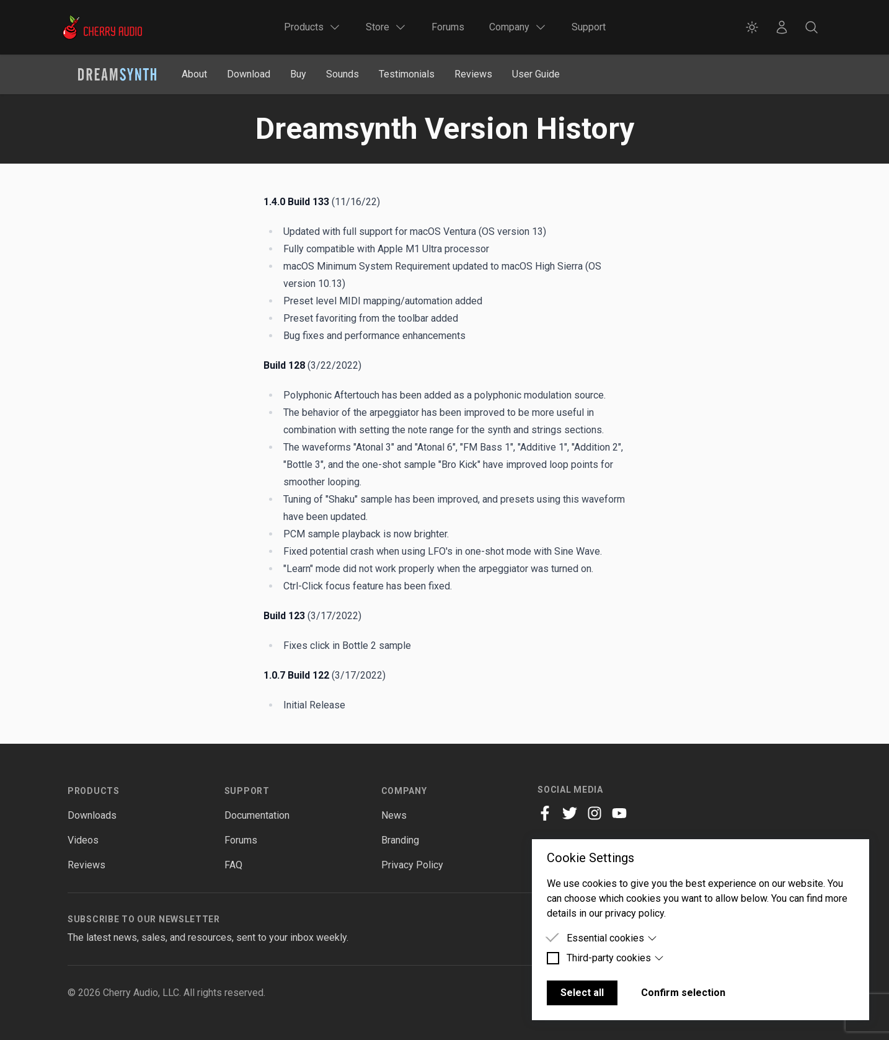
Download (248, 74)
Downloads (92, 815)
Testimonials (407, 74)
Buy (298, 74)
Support (589, 27)
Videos (83, 840)
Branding (400, 840)
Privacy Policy (412, 865)
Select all (582, 992)
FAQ (233, 865)
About (194, 74)
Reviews (473, 74)
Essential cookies (612, 938)
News (394, 815)
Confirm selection (683, 992)
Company (404, 791)
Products (94, 791)
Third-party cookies (615, 958)
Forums (447, 27)
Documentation (257, 815)
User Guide (536, 74)
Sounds (342, 74)
